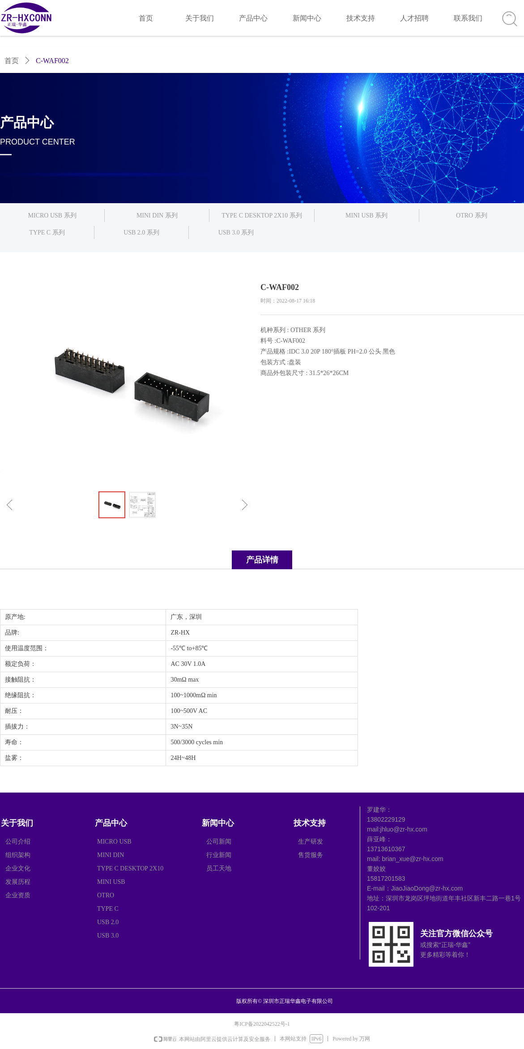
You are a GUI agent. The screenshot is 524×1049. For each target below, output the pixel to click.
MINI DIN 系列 (157, 215)
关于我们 (199, 18)
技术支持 (360, 18)
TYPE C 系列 (46, 232)
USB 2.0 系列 (141, 232)
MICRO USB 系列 (52, 215)
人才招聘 (414, 18)
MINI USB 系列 (366, 215)
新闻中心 (307, 18)
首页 (146, 18)
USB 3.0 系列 (236, 232)
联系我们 (468, 18)
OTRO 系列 (471, 215)
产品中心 (253, 18)
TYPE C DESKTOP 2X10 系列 (262, 215)
